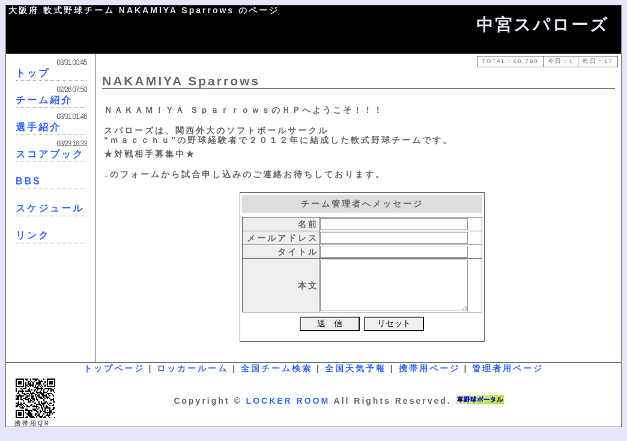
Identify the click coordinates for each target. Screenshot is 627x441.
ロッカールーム (192, 377)
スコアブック (50, 154)
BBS (28, 181)
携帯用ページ (429, 377)
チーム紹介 (44, 100)
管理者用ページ (508, 377)
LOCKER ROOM (288, 410)
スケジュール (50, 208)
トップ (33, 73)
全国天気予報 (355, 377)
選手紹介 (38, 127)
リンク (33, 235)
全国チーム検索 (276, 377)
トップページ (114, 377)
